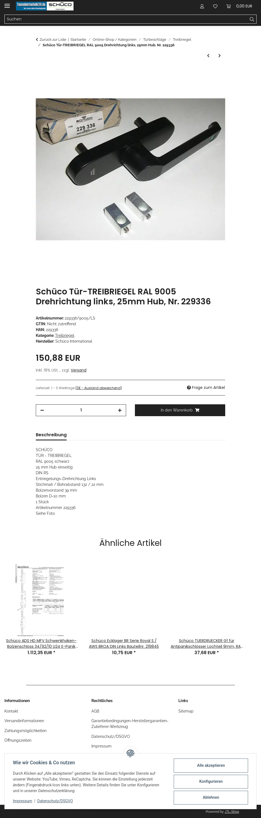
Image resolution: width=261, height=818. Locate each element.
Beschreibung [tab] (51, 435)
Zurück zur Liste (53, 39)
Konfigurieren (210, 781)
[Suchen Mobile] (126, 19)
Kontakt (11, 711)
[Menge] (81, 410)
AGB (95, 711)
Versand (78, 370)
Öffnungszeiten (17, 740)
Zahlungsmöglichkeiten (25, 730)
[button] (202, 6)
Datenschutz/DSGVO (56, 801)
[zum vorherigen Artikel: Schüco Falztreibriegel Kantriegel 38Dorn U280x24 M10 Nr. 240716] (208, 56)
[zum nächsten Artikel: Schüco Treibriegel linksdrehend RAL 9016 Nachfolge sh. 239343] (219, 56)
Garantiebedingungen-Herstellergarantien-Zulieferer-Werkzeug (129, 724)
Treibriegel (64, 335)
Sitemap (186, 711)
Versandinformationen (24, 721)
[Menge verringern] (42, 410)
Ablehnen (210, 797)
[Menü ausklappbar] (7, 3)
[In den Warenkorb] (40, 72)
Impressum (23, 801)
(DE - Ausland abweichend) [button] (98, 388)
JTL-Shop (232, 812)
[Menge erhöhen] (120, 410)
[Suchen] (252, 19)
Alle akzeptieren (210, 765)
